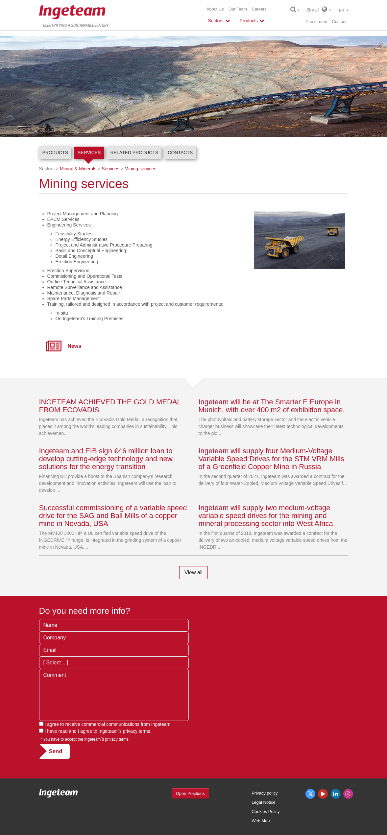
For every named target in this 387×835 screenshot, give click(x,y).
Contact (339, 21)
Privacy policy (265, 793)
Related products (134, 152)
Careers (259, 9)
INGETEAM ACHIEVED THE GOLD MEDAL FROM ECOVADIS (110, 406)
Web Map (261, 820)
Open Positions (190, 793)
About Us (215, 9)
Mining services (140, 168)
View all (193, 572)
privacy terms (136, 731)
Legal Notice (263, 802)
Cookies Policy (265, 811)
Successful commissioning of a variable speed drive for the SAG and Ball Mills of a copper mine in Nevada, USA (113, 516)
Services (89, 152)
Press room (316, 21)
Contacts (180, 152)
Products (55, 152)
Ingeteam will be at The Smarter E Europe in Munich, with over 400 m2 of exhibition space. (272, 406)
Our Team (238, 9)
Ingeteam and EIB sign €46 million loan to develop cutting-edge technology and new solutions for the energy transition (106, 459)
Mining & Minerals (78, 168)
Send (55, 751)
